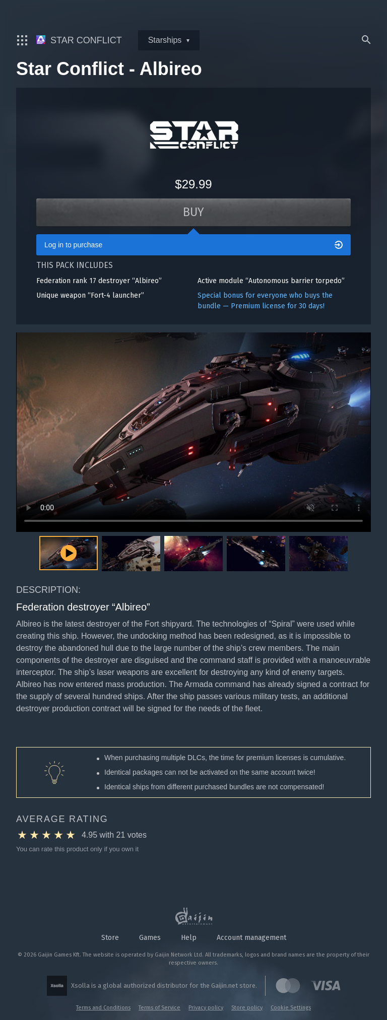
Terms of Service (159, 1007)
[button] (131, 555)
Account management (251, 937)
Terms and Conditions (103, 1007)
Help (189, 937)
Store (110, 937)
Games (150, 937)
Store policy (247, 1007)
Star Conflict (79, 40)
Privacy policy (205, 1007)
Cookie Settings (291, 1007)
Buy (194, 213)
